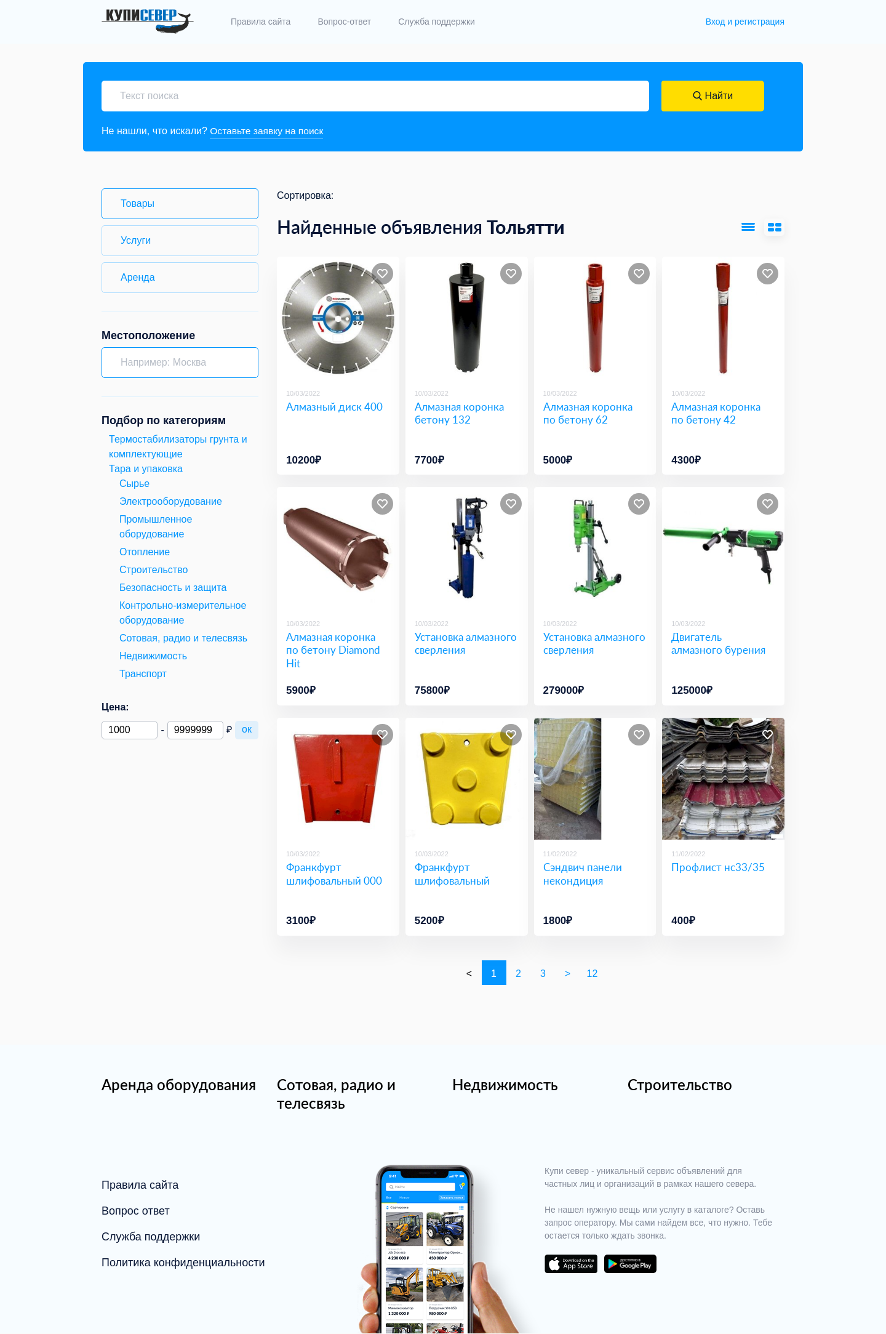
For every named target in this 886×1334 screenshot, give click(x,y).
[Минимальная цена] (130, 730)
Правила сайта (260, 21)
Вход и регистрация (745, 21)
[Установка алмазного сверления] (466, 549)
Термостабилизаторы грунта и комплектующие (178, 446)
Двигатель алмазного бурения (718, 644)
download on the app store (571, 1264)
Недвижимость (505, 1085)
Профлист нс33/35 (718, 867)
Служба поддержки (436, 21)
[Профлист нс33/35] (723, 779)
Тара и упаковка (146, 469)
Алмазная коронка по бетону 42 (715, 413)
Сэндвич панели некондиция (582, 874)
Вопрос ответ (136, 1211)
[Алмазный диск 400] (338, 318)
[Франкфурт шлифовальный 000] (338, 779)
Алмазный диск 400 (334, 406)
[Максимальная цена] (195, 730)
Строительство (680, 1085)
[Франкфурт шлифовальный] (466, 779)
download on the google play (630, 1264)
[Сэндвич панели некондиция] (595, 779)
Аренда (138, 277)
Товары (137, 203)
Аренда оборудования (179, 1085)
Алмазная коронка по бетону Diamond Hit (333, 650)
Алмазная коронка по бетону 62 (588, 413)
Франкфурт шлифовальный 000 (334, 874)
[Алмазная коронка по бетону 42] (723, 318)
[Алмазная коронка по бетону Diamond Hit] (338, 549)
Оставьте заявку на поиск (268, 131)
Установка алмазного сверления (466, 644)
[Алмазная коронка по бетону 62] (595, 318)
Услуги (136, 240)
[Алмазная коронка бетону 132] (466, 318)
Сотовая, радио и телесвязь (336, 1094)
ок (247, 729)
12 (592, 974)
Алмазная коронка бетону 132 (459, 413)
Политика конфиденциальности (183, 1263)
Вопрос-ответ (344, 21)
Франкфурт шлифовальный (452, 874)
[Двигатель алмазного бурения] (723, 549)
